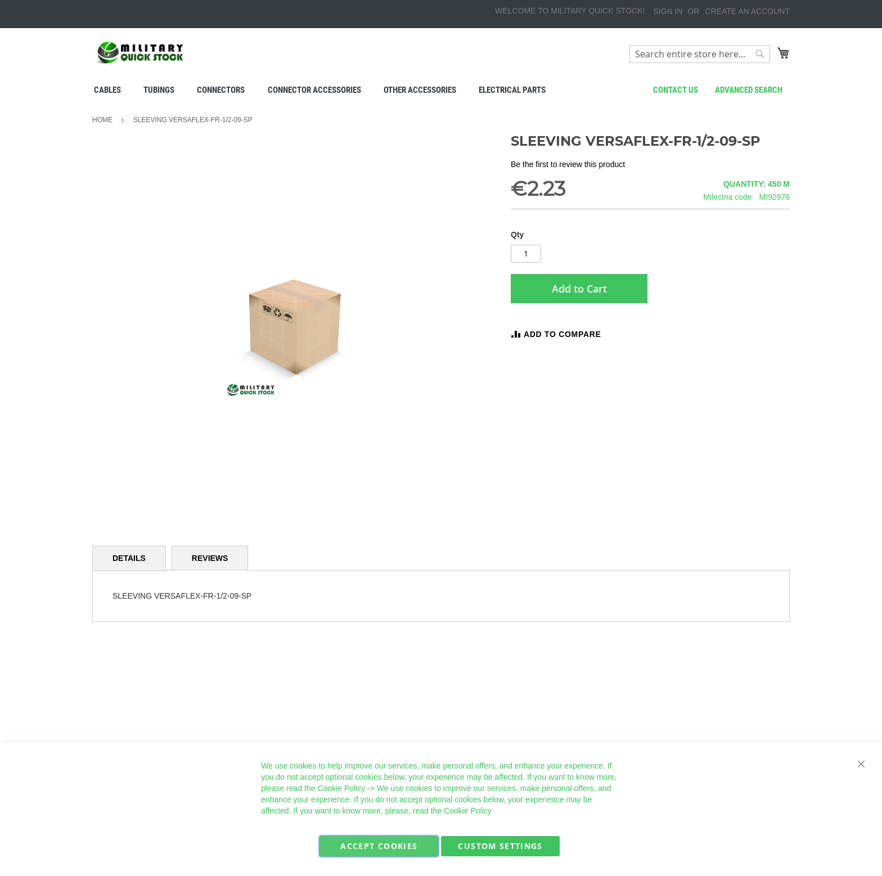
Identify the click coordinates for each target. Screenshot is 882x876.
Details (129, 558)
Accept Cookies (378, 846)
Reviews (210, 558)
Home (102, 120)
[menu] (441, 90)
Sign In (667, 11)
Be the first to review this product (568, 164)
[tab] (129, 558)
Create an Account (747, 11)
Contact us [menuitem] (675, 90)
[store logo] (140, 53)
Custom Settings (500, 846)
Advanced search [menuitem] (748, 90)
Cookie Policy (341, 788)
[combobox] (699, 54)
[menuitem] (107, 90)
